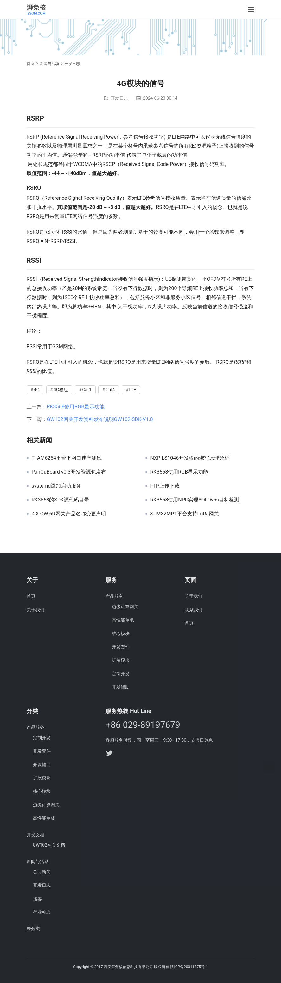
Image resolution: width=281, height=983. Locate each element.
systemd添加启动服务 (56, 486)
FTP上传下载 (165, 486)
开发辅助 (121, 687)
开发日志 (119, 98)
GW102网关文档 (49, 845)
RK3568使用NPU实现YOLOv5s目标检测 (194, 500)
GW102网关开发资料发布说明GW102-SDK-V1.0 (100, 419)
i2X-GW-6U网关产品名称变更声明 (69, 514)
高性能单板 (123, 619)
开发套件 (121, 646)
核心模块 (121, 633)
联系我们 (193, 609)
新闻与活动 (38, 861)
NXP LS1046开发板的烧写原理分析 (190, 458)
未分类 (33, 928)
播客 (37, 898)
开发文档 (35, 834)
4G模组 (61, 389)
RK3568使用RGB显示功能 (76, 407)
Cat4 (110, 389)
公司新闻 (42, 871)
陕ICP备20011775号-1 (189, 967)
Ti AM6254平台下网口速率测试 (67, 458)
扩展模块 (121, 660)
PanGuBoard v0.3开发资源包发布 (69, 472)
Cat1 (86, 389)
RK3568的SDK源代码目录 (60, 500)
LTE (132, 389)
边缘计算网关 (125, 606)
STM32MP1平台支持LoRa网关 (184, 514)
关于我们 (35, 609)
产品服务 (114, 596)
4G (36, 389)
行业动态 (42, 912)
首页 (30, 63)
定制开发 (121, 673)
